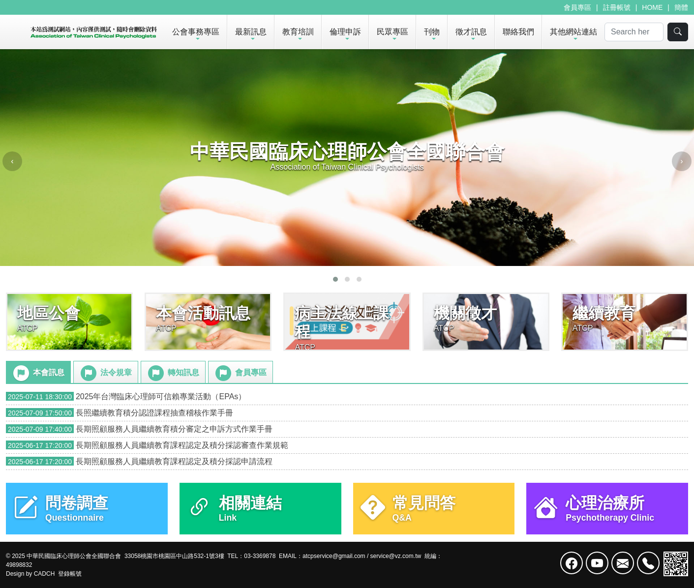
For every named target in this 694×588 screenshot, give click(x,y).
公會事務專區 (195, 32)
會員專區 (577, 7)
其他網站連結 (573, 32)
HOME (652, 7)
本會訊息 (37, 373)
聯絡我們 (518, 32)
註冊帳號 (617, 7)
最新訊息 (251, 32)
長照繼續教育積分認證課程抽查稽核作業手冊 (119, 413)
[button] (335, 279)
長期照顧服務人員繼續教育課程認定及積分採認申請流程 (139, 461)
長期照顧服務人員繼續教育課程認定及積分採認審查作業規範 (147, 445)
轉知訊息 (172, 373)
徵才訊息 (471, 32)
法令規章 (105, 373)
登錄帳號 (70, 573)
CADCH (44, 573)
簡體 (681, 7)
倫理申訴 (345, 32)
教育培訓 (298, 32)
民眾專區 (392, 32)
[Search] (634, 32)
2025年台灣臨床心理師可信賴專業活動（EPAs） (126, 396)
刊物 (432, 32)
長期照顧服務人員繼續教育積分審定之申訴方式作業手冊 (139, 429)
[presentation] (12, 161)
